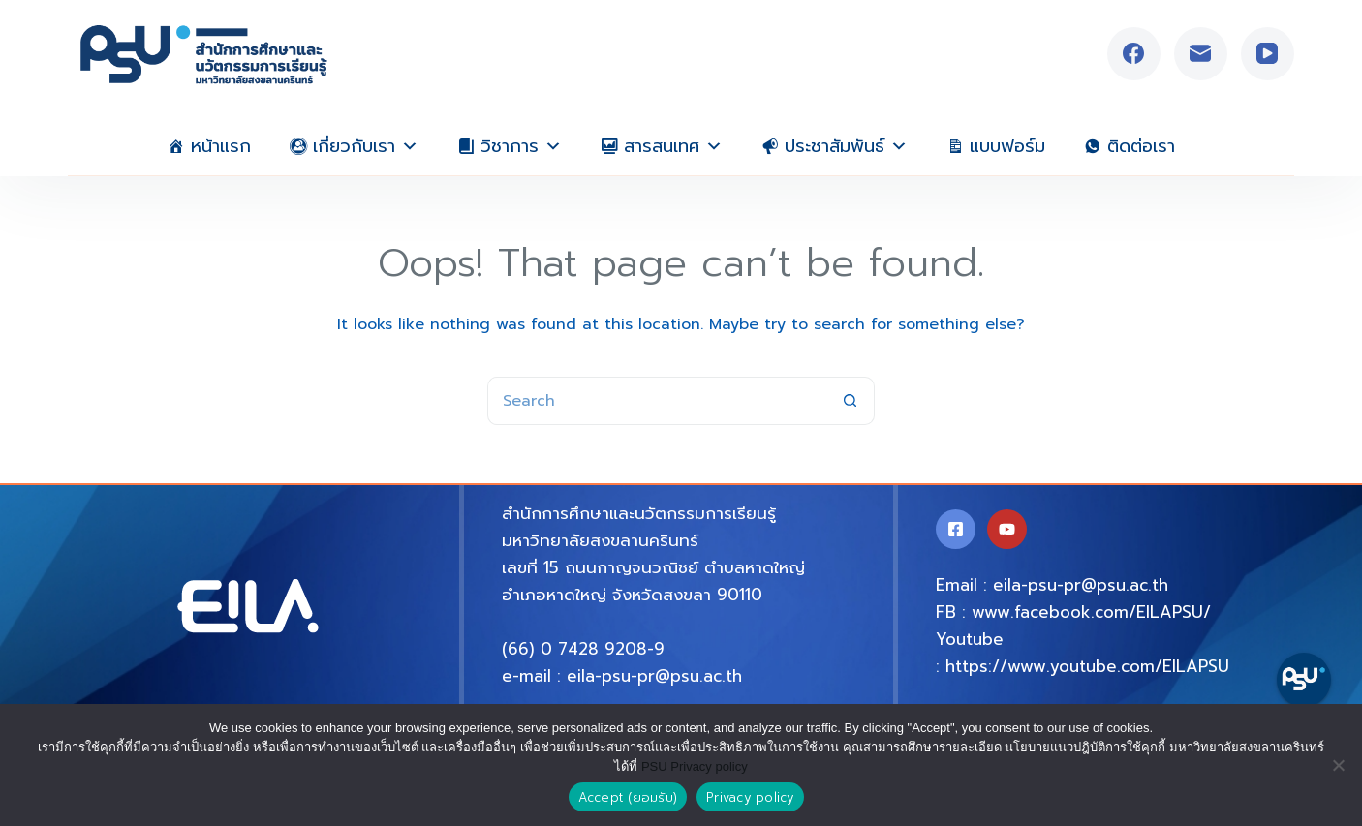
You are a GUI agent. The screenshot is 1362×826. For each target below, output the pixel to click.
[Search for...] (656, 401)
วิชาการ (521, 141)
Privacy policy (750, 797)
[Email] (1200, 53)
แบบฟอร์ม (1007, 144)
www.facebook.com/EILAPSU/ (1091, 612)
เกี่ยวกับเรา (365, 141)
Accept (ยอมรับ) (628, 797)
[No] (1337, 765)
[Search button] (850, 401)
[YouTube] (1267, 53)
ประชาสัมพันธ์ (846, 141)
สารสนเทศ (673, 141)
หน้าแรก (221, 144)
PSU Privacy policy (694, 766)
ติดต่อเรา (1141, 144)
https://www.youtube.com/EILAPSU (1087, 666)
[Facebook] (1134, 53)
